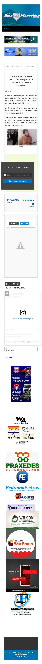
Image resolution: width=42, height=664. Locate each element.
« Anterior (10, 202)
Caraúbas (7, 352)
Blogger (27, 657)
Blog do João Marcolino (26, 653)
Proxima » (30, 206)
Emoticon (24, 223)
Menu (7, 29)
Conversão (13, 223)
